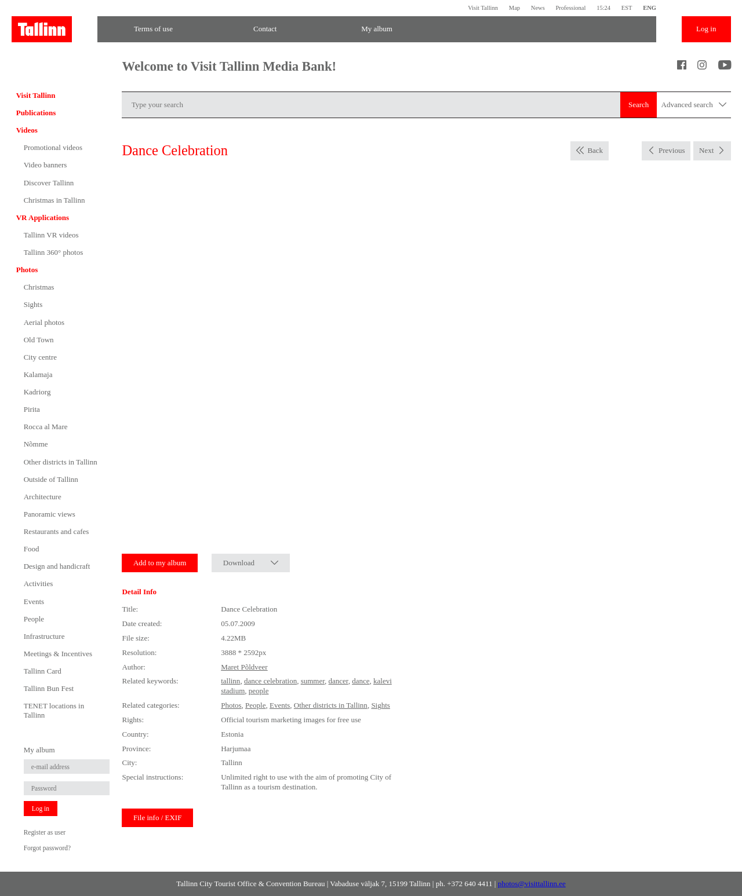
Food (31, 548)
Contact (265, 28)
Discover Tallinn (49, 182)
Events (34, 601)
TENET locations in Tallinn (54, 710)
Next (706, 150)
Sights (33, 304)
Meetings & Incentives (58, 653)
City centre (40, 357)
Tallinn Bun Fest (49, 688)
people (259, 690)
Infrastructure (44, 636)
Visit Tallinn (483, 8)
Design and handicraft (57, 566)
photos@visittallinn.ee (532, 883)
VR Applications (42, 217)
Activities (38, 583)
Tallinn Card (42, 671)
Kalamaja (38, 374)
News (538, 8)
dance (360, 680)
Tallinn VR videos (51, 235)
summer (313, 680)
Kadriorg (37, 391)
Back (595, 150)
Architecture (42, 496)
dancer (338, 680)
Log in (706, 28)
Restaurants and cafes (56, 531)
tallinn (230, 680)
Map (514, 8)
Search (638, 104)
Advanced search (694, 105)
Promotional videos (53, 147)
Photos (27, 269)
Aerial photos (44, 322)
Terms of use (153, 28)
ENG (649, 8)
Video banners (45, 164)
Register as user (45, 832)
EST (626, 8)
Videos (27, 130)
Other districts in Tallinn (60, 462)
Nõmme (36, 444)
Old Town (39, 339)
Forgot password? (47, 847)
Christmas (39, 287)
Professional (570, 8)
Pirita (32, 409)
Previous (672, 150)
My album (376, 28)
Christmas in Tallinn (54, 200)
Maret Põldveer (244, 667)
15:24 (603, 8)
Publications (36, 112)
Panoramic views (49, 514)
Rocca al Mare (46, 426)
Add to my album (159, 562)
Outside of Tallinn (51, 479)
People (34, 619)
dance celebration (270, 680)
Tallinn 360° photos (53, 252)
